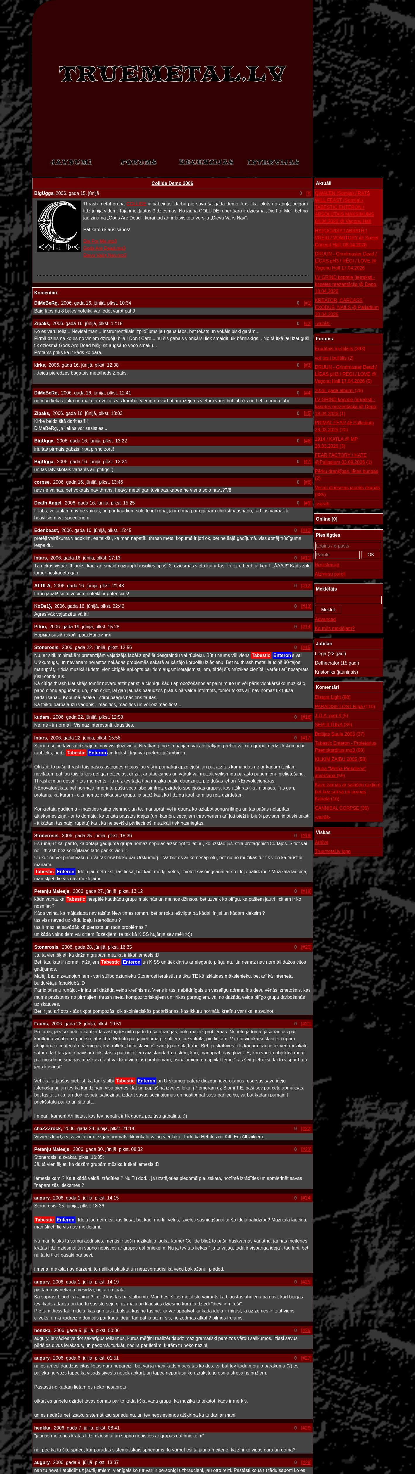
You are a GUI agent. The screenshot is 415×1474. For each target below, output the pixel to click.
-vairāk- (322, 323)
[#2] (308, 323)
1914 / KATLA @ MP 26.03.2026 (336, 443)
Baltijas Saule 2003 (340, 734)
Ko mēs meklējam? (335, 628)
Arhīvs (321, 842)
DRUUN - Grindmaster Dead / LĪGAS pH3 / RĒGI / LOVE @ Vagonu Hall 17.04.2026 (346, 260)
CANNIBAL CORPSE (342, 808)
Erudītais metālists (340, 348)
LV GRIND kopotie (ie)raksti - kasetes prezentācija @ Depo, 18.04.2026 (346, 284)
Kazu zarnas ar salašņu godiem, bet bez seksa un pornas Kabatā (348, 792)
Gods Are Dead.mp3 (104, 248)
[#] (309, 193)
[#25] (306, 1281)
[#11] (306, 557)
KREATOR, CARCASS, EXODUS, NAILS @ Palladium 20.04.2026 (347, 307)
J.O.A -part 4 (331, 715)
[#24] (306, 1197)
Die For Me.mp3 (100, 241)
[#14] (306, 626)
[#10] (306, 530)
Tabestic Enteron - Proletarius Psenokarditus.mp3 (345, 747)
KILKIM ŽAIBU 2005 (341, 759)
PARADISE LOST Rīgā (345, 706)
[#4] (308, 392)
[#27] (306, 1357)
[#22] (306, 1128)
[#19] (306, 891)
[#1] (308, 303)
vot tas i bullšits (334, 358)
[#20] (306, 947)
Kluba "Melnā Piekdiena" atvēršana (340, 772)
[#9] (308, 502)
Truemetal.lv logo (333, 851)
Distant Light (333, 697)
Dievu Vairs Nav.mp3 (105, 255)
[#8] (308, 482)
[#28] (306, 1427)
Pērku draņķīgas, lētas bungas (346, 475)
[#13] (306, 606)
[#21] (306, 1023)
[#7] (308, 461)
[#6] (308, 440)
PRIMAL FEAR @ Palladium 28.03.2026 (344, 426)
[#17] (306, 737)
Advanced (325, 619)
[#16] (306, 717)
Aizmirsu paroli (330, 574)
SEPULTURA (333, 724)
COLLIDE (136, 203)
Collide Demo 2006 (172, 183)
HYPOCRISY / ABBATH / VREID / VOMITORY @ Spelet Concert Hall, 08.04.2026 (346, 237)
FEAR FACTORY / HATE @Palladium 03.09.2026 (343, 459)
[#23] (306, 1149)
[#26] (306, 1330)
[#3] (308, 365)
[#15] (306, 647)
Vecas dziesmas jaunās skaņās (347, 491)
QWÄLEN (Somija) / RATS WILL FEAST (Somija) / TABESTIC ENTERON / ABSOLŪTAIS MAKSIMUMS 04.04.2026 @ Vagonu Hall (344, 207)
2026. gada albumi (339, 390)
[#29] (306, 1462)
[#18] (306, 835)
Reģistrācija (327, 564)
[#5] (308, 413)
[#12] (306, 585)
